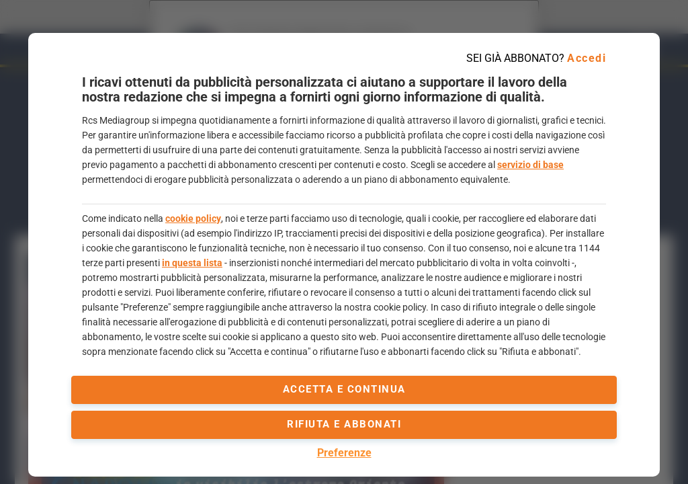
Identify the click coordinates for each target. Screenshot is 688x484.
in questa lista (192, 262)
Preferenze (344, 452)
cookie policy (193, 218)
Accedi (586, 58)
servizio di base (530, 164)
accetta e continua (344, 389)
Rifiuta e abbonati (344, 424)
